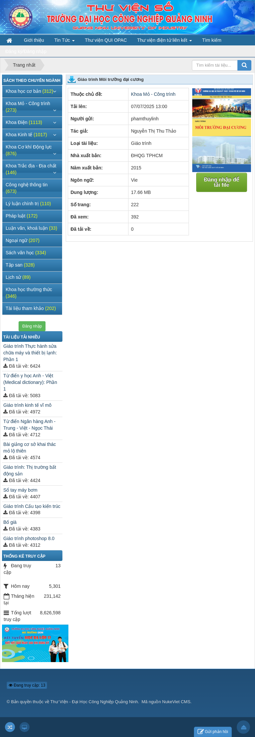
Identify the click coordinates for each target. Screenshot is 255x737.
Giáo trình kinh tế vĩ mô (27, 405)
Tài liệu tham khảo (31, 308)
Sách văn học (26, 252)
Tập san (20, 265)
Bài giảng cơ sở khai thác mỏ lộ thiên (29, 448)
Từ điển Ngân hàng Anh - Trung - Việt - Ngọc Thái (29, 425)
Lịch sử (18, 277)
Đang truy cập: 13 (27, 685)
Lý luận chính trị (28, 203)
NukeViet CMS (176, 701)
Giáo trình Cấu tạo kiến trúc (31, 506)
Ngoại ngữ (23, 240)
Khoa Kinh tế (26, 134)
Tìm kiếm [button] (211, 40)
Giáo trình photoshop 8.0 (28, 538)
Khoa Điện (24, 122)
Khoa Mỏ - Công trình (153, 94)
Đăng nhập (32, 326)
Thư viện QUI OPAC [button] (106, 40)
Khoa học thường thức (29, 293)
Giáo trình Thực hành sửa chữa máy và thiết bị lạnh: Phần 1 (30, 352)
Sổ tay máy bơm (20, 490)
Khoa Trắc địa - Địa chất (31, 169)
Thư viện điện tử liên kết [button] (164, 41)
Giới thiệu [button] (34, 40)
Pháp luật (22, 215)
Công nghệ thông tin (26, 188)
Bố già (10, 522)
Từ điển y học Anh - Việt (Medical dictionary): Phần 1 (30, 382)
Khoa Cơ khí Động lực (29, 150)
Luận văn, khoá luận (31, 228)
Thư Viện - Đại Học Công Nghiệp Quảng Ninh (94, 701)
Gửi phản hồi (213, 732)
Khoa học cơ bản (29, 91)
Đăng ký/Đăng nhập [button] (25, 51)
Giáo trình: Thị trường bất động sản (29, 470)
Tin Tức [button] (64, 41)
